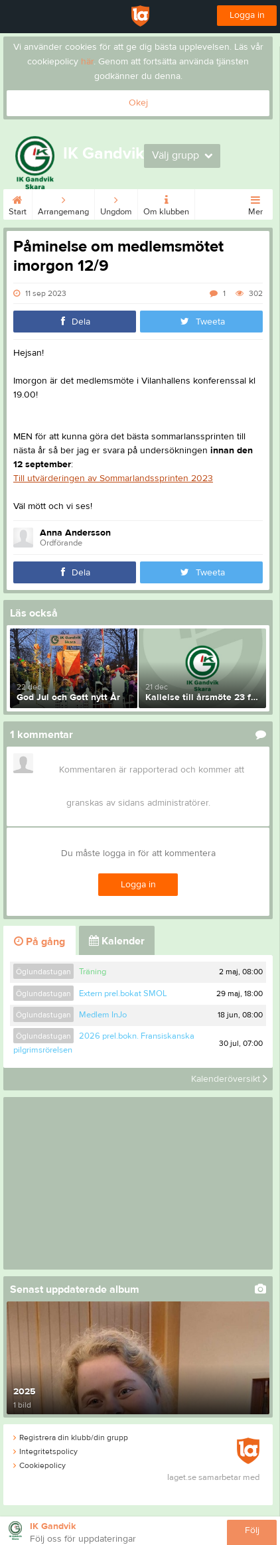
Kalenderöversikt (229, 1079)
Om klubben (166, 203)
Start (18, 203)
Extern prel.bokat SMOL (123, 993)
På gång (39, 941)
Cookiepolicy (39, 1465)
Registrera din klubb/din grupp (70, 1437)
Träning (92, 971)
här (87, 62)
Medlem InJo (103, 1014)
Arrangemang (63, 203)
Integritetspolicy (45, 1451)
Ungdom (116, 203)
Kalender (117, 941)
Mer (255, 203)
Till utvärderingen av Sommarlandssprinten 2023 (113, 478)
